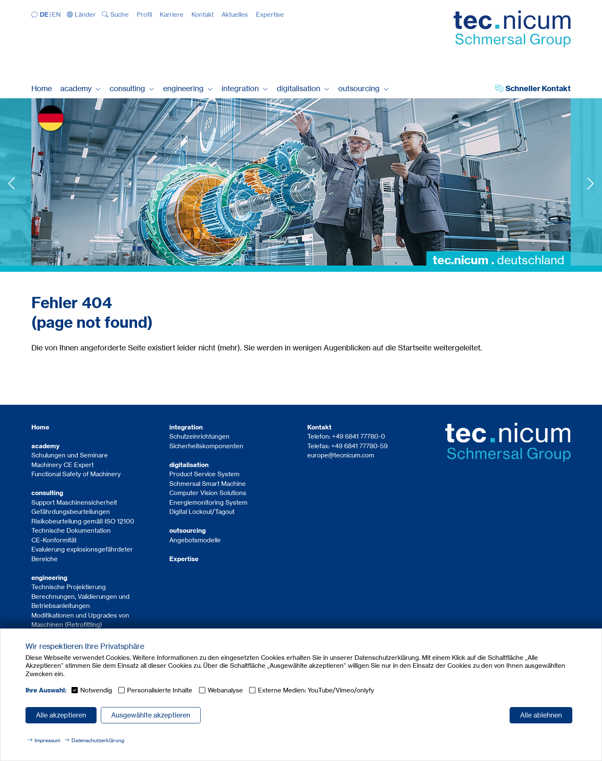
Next (590, 183)
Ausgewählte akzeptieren (150, 715)
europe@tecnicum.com (340, 455)
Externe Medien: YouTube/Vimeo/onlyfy (316, 690)
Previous (11, 183)
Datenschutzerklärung (97, 740)
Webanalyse (225, 690)
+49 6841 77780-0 (358, 436)
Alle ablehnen (541, 715)
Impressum (47, 740)
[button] (81, 14)
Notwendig (96, 690)
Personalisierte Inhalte (159, 690)
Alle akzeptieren (61, 715)
